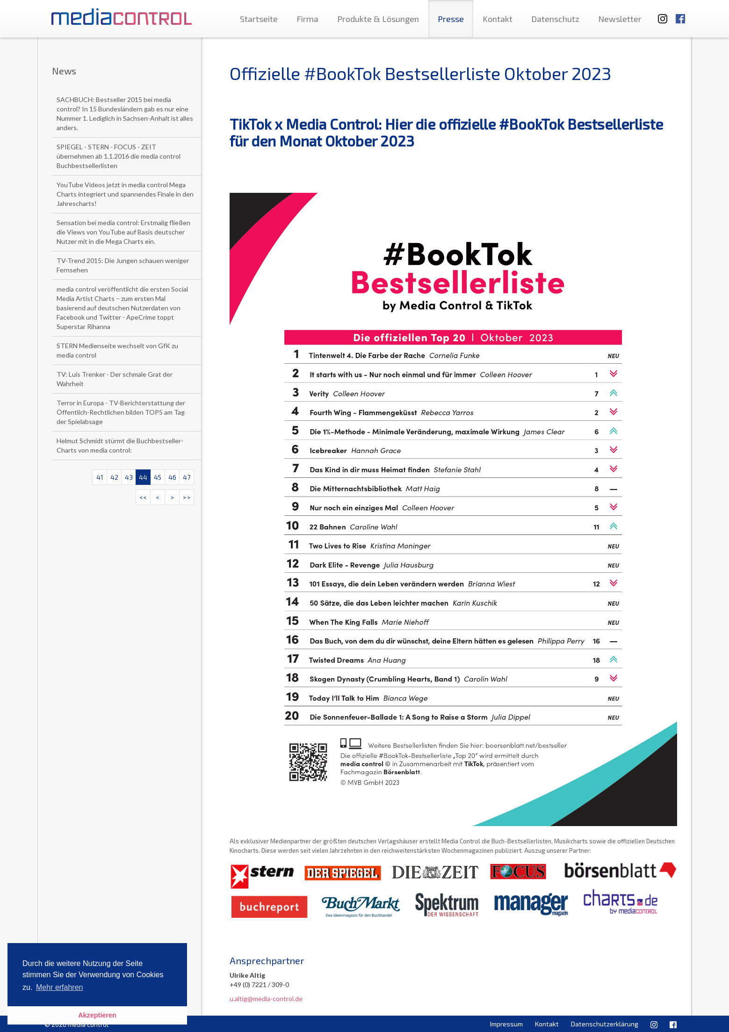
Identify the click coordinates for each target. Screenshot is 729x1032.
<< (143, 497)
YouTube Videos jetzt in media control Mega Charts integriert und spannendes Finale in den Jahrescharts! (125, 194)
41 (99, 477)
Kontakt (497, 19)
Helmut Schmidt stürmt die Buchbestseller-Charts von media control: (120, 445)
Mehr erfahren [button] (59, 987)
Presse (451, 19)
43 (129, 477)
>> (186, 497)
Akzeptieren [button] (97, 1015)
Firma (307, 19)
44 (143, 477)
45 (157, 477)
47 (186, 477)
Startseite (259, 19)
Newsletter (620, 19)
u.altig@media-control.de (266, 999)
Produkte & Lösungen (378, 19)
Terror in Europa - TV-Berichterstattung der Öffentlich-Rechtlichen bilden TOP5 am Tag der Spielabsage (121, 412)
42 (114, 477)
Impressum (506, 1024)
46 (172, 477)
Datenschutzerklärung (604, 1024)
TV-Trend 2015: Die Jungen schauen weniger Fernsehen (123, 265)
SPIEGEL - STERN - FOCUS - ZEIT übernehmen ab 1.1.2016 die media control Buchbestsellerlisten (118, 156)
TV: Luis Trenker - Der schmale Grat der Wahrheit (115, 379)
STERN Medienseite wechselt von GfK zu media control (117, 350)
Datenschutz (555, 19)
